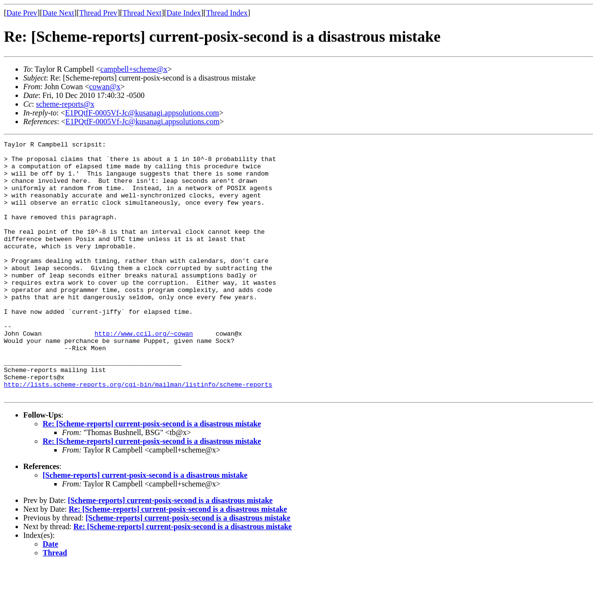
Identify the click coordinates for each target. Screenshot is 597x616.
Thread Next (142, 13)
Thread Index (227, 13)
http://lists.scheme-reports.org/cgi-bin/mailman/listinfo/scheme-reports (138, 433)
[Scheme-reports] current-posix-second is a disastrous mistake (145, 526)
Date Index (184, 13)
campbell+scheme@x (133, 69)
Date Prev (21, 13)
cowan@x (105, 86)
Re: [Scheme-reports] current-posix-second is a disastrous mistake (152, 474)
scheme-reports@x (65, 104)
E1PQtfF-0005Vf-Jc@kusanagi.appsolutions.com (142, 113)
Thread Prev (98, 13)
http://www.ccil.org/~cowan (143, 372)
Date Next (58, 13)
